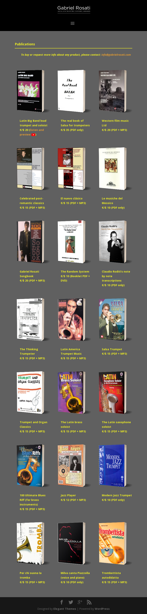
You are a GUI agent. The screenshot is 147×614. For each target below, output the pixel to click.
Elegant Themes (64, 609)
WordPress (102, 609)
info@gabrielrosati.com (116, 54)
